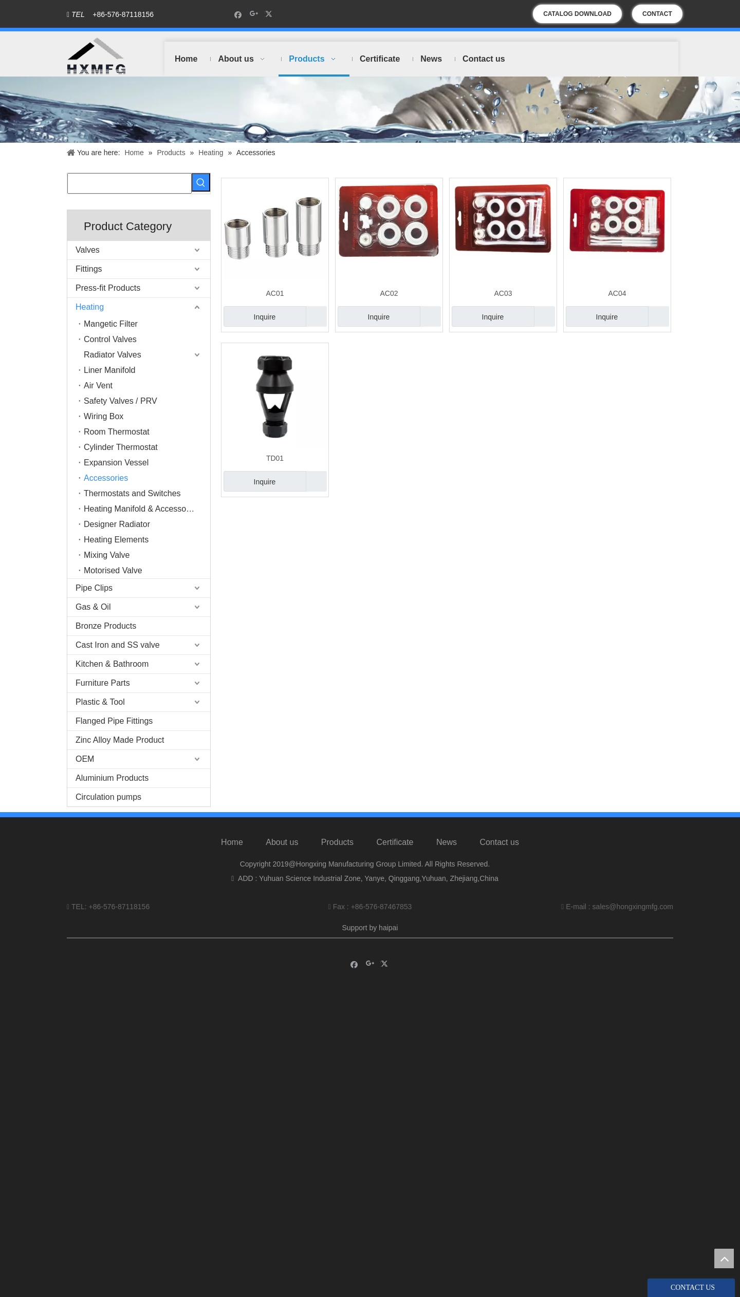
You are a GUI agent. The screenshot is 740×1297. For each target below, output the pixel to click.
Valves (88, 250)
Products (337, 842)
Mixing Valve (107, 555)
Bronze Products (106, 626)
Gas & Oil (93, 607)
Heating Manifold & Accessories (141, 508)
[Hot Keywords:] (201, 182)
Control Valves (110, 339)
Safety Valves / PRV (120, 401)
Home (232, 842)
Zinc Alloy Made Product (120, 740)
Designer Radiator (117, 524)
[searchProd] (129, 183)
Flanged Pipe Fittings (114, 721)
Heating (90, 307)
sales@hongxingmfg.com (633, 907)
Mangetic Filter (111, 323)
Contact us (499, 842)
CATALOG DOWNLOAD (577, 13)
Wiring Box (103, 416)
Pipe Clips (94, 588)
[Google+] (254, 14)
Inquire (249, 316)
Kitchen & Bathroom (112, 664)
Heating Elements (116, 539)
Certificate (394, 842)
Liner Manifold (110, 370)
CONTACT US (657, 16)
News (446, 842)
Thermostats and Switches (132, 493)
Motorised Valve (113, 570)
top (724, 1258)
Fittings (89, 269)
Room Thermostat (117, 431)
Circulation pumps (108, 797)
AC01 (275, 293)
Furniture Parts (103, 683)
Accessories (106, 478)
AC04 (617, 293)
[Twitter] (270, 14)
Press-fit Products (108, 288)
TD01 (275, 458)
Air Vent (98, 385)
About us (282, 842)
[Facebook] (238, 14)
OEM (85, 759)
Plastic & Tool (100, 702)
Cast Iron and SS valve (118, 645)
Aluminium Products (112, 778)
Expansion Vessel (116, 462)
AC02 (389, 293)
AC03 (503, 293)
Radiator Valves (112, 354)
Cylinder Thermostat (121, 447)
